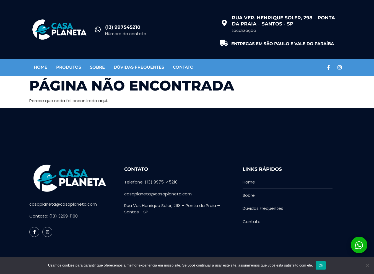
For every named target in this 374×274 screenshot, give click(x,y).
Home (40, 67)
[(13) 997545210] (97, 29)
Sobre (97, 67)
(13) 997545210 (123, 27)
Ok (320, 265)
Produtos (68, 67)
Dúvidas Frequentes (139, 67)
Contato (183, 67)
